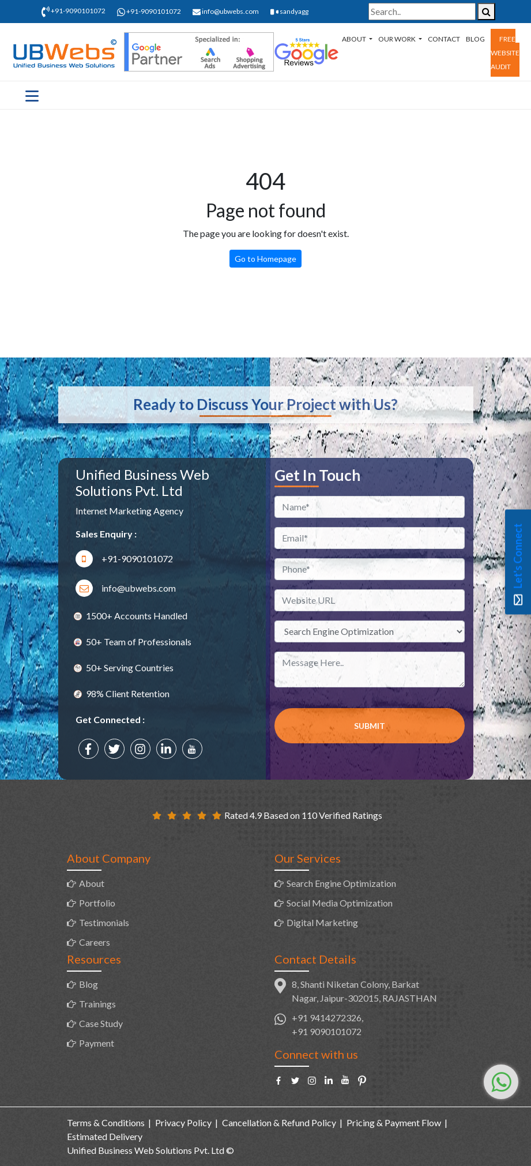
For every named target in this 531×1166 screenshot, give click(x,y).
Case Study (101, 1023)
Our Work (397, 39)
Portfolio (97, 902)
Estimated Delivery (104, 1136)
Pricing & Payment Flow (394, 1122)
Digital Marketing (322, 922)
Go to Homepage (265, 259)
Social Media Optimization (340, 902)
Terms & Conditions (106, 1122)
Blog (475, 39)
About (354, 39)
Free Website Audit (505, 53)
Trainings (97, 1003)
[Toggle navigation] (32, 95)
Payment (96, 1042)
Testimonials (104, 922)
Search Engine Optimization (341, 883)
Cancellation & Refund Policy (279, 1122)
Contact (444, 39)
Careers (94, 941)
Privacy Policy (183, 1122)
